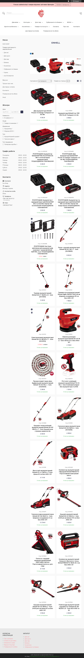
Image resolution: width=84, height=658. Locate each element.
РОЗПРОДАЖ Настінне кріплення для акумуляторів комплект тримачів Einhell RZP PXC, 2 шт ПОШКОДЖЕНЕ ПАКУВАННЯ (42, 249)
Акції (4, 97)
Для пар (38, 22)
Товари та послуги (41, 26)
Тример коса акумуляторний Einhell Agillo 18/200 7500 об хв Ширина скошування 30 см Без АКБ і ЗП (69, 295)
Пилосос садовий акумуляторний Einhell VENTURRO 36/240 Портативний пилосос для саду (42, 562)
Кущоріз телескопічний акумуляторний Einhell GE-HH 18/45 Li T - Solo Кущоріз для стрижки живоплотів (42, 428)
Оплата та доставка (10, 640)
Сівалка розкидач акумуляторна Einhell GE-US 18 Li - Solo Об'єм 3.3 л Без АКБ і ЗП (69, 339)
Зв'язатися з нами (9, 643)
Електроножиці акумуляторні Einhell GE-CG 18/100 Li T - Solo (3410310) (42, 339)
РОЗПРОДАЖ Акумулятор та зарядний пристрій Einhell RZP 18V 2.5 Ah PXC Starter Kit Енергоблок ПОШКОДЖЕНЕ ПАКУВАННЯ (69, 203)
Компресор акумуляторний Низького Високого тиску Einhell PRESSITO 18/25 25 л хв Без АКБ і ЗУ (69, 562)
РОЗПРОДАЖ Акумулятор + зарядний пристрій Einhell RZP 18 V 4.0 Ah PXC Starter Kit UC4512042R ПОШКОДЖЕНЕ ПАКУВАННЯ (42, 203)
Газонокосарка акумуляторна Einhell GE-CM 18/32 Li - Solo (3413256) (69, 428)
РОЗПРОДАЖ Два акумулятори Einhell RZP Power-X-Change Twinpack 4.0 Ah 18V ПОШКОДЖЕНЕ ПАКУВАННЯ (69, 157)
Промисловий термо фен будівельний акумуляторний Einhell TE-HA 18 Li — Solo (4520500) (42, 384)
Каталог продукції (62, 4)
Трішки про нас (8, 83)
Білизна (6, 62)
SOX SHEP (6, 44)
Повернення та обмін (51, 31)
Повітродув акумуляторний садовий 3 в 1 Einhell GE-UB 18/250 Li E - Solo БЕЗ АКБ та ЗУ (69, 607)
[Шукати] (3, 13)
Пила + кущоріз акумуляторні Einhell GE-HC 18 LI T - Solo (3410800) (69, 249)
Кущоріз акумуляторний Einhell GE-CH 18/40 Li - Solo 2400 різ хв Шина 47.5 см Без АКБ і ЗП (69, 517)
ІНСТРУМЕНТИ (9, 76)
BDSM (69, 22)
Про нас (66, 26)
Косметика (26, 26)
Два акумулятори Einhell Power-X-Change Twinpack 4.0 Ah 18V (42, 112)
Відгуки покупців (9, 645)
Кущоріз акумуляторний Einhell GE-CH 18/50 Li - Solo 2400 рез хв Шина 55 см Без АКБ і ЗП (42, 607)
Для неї (6, 52)
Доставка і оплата (9, 87)
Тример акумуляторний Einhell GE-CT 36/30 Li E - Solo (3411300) (42, 295)
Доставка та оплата (32, 31)
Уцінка (6, 72)
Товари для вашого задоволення (9, 48)
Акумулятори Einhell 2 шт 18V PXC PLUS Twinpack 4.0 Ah (69, 114)
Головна (56, 26)
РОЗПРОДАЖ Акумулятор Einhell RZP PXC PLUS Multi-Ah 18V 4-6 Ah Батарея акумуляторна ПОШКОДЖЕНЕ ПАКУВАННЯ (42, 157)
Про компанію (8, 638)
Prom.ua (51, 654)
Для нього (7, 56)
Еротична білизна (10, 26)
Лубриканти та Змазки (54, 22)
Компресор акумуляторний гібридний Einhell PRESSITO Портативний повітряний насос (69, 472)
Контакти (76, 26)
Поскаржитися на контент (37, 656)
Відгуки (5, 80)
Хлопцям (26, 22)
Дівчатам (15, 22)
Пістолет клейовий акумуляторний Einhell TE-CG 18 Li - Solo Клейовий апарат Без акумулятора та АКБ (68, 384)
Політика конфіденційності (52, 656)
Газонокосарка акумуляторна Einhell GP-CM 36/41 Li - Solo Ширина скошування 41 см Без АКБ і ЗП (42, 517)
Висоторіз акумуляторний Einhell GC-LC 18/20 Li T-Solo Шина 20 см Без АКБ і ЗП (42, 472)
